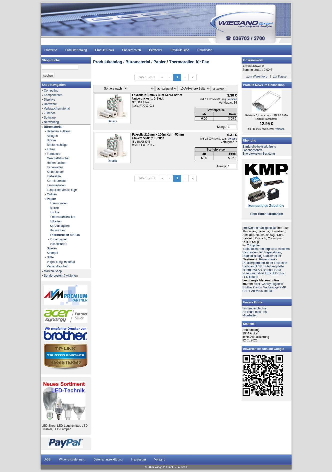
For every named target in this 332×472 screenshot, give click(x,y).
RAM (277, 270)
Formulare (54, 154)
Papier (51, 199)
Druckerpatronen (254, 263)
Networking (51, 122)
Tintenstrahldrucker (62, 217)
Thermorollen (59, 203)
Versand (232, 99)
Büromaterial (53, 127)
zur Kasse (280, 76)
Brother (247, 287)
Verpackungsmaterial (61, 262)
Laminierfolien (56, 185)
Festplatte (280, 263)
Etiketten (56, 221)
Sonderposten (131, 50)
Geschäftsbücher (58, 158)
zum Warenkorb (256, 76)
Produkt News (104, 50)
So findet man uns (255, 312)
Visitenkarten (58, 244)
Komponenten (53, 95)
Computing (51, 90)
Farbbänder (275, 214)
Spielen (52, 248)
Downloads (204, 50)
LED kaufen (250, 277)
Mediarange (271, 287)
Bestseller (155, 50)
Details (112, 121)
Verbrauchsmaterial (57, 108)
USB (259, 266)
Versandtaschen (57, 266)
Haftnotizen (57, 230)
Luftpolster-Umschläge (62, 190)
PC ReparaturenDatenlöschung (262, 254)
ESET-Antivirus (253, 291)
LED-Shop (278, 273)
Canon (257, 287)
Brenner (268, 270)
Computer (253, 245)
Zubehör (49, 113)
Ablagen (52, 136)
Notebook (249, 273)
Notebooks (250, 249)
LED (268, 273)
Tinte (253, 214)
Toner (262, 214)
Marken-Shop (53, 271)
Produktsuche (180, 50)
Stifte (50, 257)
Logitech (277, 284)
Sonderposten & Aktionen (61, 275)
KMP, (283, 287)
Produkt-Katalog (76, 50)
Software (50, 117)
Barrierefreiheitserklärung (259, 146)
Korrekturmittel (56, 181)
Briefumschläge (57, 145)
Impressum (138, 459)
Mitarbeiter (250, 315)
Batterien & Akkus (59, 131)
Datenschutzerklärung (108, 459)
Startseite (50, 50)
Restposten (250, 252)
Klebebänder (55, 172)
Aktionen (284, 249)
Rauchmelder (272, 256)
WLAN (257, 270)
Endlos (54, 212)
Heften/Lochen (56, 163)
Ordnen (52, 194)
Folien (51, 149)
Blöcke (51, 140)
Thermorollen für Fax (65, 235)
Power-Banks (268, 259)
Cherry (266, 284)
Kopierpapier (58, 239)
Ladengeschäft (252, 150)
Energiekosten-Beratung (259, 153)
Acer (257, 284)
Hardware (50, 104)
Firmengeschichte (254, 308)
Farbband (249, 266)
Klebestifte (54, 176)
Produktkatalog (107, 62)
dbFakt (269, 291)
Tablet (260, 273)
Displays (49, 99)
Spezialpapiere (60, 226)
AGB (47, 459)
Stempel (52, 253)
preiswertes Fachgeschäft (260, 228)
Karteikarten (55, 167)
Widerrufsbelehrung (72, 459)
